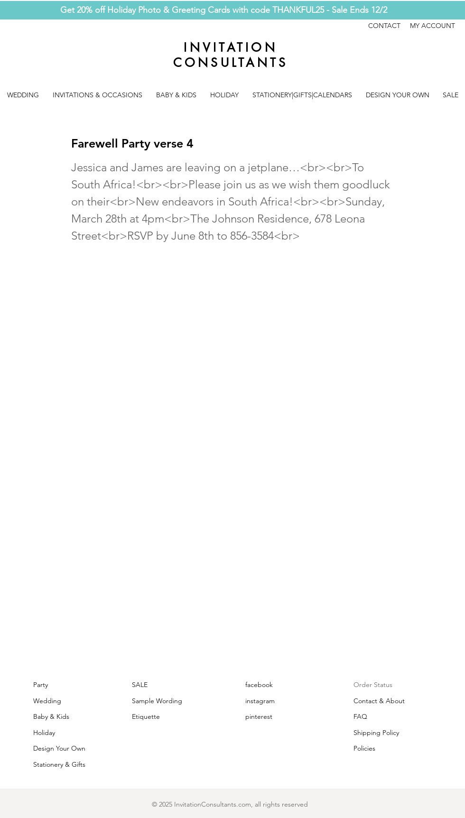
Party (40, 684)
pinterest (258, 716)
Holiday (44, 732)
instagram (260, 701)
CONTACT (389, 25)
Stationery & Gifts (59, 764)
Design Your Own (59, 748)
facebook (259, 684)
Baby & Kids (51, 716)
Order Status (372, 684)
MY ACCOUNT (432, 25)
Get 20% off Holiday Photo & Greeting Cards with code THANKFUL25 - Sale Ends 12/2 (223, 10)
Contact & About (379, 701)
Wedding (47, 701)
